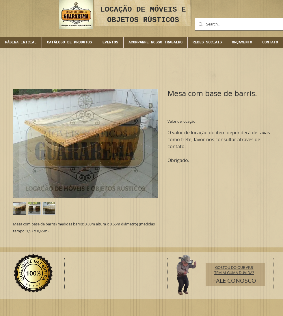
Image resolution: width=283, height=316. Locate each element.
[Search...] (238, 24)
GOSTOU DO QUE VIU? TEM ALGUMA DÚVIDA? (234, 270)
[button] (110, 42)
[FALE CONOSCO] (235, 281)
